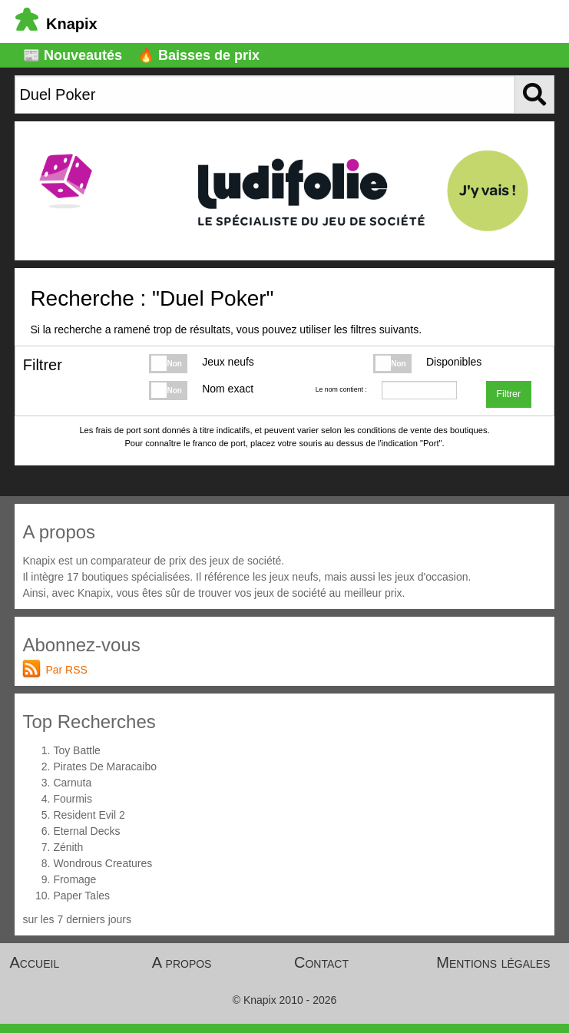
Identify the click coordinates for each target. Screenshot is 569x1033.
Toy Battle (76, 750)
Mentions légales (493, 962)
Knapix (56, 23)
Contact (321, 962)
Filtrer (508, 394)
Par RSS (66, 670)
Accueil (35, 962)
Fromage (74, 879)
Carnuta (72, 782)
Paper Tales (81, 895)
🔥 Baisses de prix (198, 55)
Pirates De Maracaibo (105, 766)
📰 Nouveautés (72, 55)
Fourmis (72, 799)
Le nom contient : (341, 389)
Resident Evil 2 (88, 815)
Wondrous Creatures (102, 863)
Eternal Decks (86, 831)
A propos (182, 962)
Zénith (68, 847)
